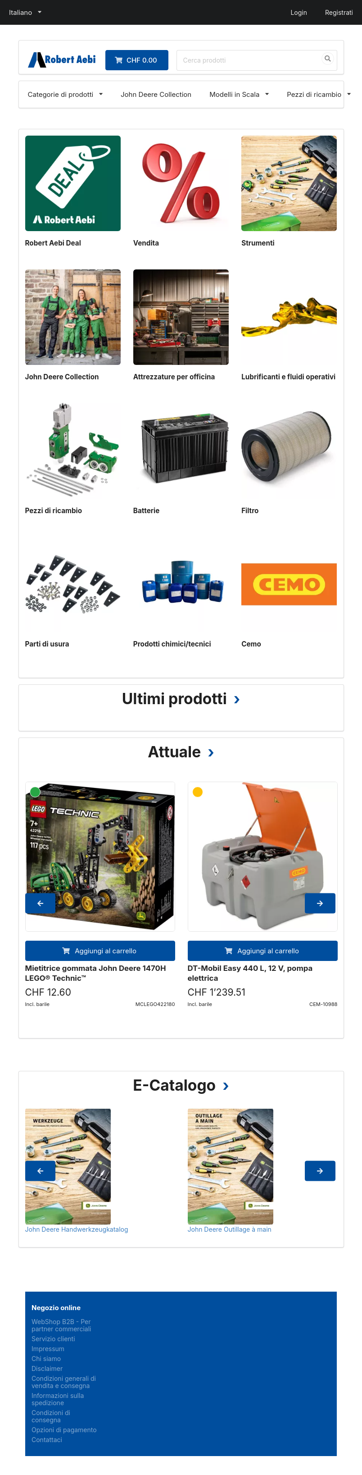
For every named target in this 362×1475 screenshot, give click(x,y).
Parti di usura (47, 644)
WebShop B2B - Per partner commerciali (61, 1325)
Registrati (339, 12)
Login (298, 12)
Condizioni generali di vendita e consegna (64, 1382)
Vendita (146, 243)
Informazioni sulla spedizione (58, 1399)
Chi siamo (46, 1358)
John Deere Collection (156, 94)
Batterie (146, 510)
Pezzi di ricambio (314, 94)
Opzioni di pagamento (64, 1430)
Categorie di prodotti (61, 94)
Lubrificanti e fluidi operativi (288, 377)
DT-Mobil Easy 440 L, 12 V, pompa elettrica (250, 973)
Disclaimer (47, 1368)
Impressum (48, 1348)
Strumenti (258, 243)
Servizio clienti (53, 1339)
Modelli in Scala (234, 94)
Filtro (249, 510)
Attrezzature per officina (174, 377)
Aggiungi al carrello (99, 951)
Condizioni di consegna (51, 1416)
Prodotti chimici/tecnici (172, 644)
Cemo (251, 644)
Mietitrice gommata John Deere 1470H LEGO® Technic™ (95, 973)
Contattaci (47, 1439)
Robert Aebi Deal (53, 243)
